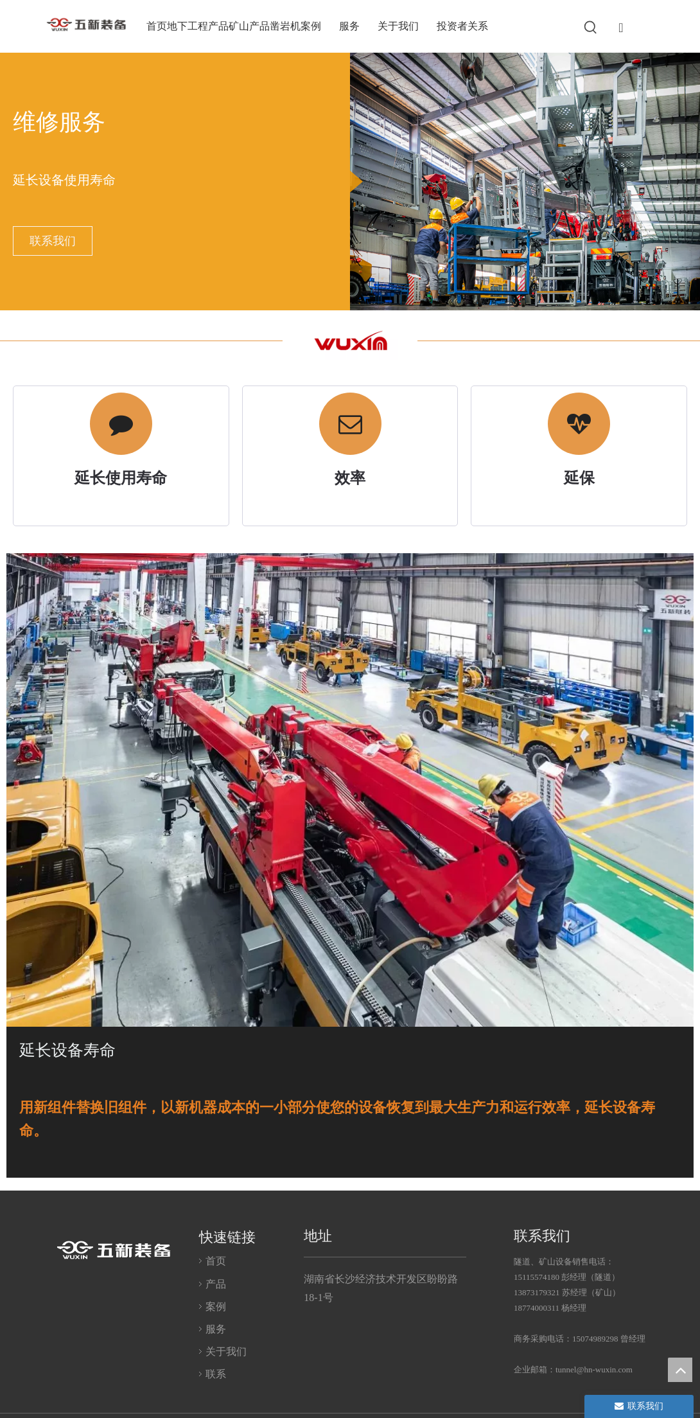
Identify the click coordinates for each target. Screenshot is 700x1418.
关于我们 (226, 1350)
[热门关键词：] (591, 27)
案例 (216, 1304)
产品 (216, 1282)
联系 (216, 1372)
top (680, 1370)
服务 (216, 1327)
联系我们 (53, 241)
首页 (216, 1259)
